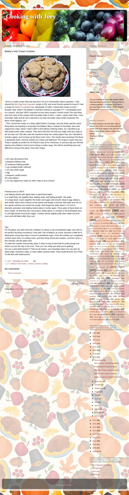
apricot (108, 155)
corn (91, 202)
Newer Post (11, 283)
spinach (117, 299)
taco (102, 306)
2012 (94, 438)
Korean (99, 246)
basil (100, 162)
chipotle (104, 192)
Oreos (95, 264)
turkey (106, 312)
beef (92, 165)
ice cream (108, 239)
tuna (99, 312)
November (99, 381)
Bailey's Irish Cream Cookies (105, 374)
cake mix (112, 178)
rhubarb (92, 288)
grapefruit (93, 228)
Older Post (78, 283)
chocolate (115, 192)
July (96, 395)
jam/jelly (93, 244)
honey (115, 236)
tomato (116, 309)
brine (119, 170)
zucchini (112, 319)
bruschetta (111, 176)
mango (97, 251)
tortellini (92, 312)
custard (113, 207)
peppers (116, 275)
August (98, 392)
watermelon (113, 317)
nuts (119, 259)
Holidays (106, 236)
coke (120, 197)
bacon (112, 157)
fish (91, 223)
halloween (96, 231)
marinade (118, 251)
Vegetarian (120, 314)
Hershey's (115, 233)
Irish (108, 241)
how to (98, 239)
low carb (107, 249)
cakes (121, 178)
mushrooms (120, 256)
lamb (105, 246)
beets (107, 165)
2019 (94, 354)
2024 (94, 336)
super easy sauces (107, 304)
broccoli (93, 173)
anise (101, 152)
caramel (93, 184)
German (112, 226)
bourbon (99, 170)
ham (106, 231)
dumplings (97, 213)
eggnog (121, 214)
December (99, 360)
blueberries (113, 168)
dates (120, 207)
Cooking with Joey (31, 16)
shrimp (104, 296)
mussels (96, 259)
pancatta (119, 264)
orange (121, 261)
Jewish (103, 244)
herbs (92, 233)
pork (91, 283)
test (115, 306)
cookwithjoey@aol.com (109, 109)
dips (122, 210)
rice (104, 289)
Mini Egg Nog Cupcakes (24, 104)
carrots (103, 184)
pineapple (116, 278)
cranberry (98, 205)
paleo (102, 264)
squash (92, 302)
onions (111, 261)
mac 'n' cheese (118, 249)
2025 (94, 333)
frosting (106, 223)
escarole (100, 220)
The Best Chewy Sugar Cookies (106, 370)
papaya (92, 267)
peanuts (108, 273)
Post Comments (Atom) (24, 289)
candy (96, 181)
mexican (116, 254)
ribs (99, 288)
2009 (94, 448)
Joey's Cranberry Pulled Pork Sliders (108, 377)
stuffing (92, 304)
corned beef (102, 202)
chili (118, 189)
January (98, 416)
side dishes (118, 296)
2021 (94, 347)
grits (123, 228)
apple (97, 154)
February (98, 412)
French (97, 223)
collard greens (94, 200)
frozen (115, 223)
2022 (94, 343)
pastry (110, 270)
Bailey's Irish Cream (19, 264)
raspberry (117, 286)
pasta (100, 270)
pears (116, 273)
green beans (110, 228)
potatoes (102, 283)
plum (108, 281)
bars (92, 162)
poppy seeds (117, 281)
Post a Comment (14, 273)
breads (108, 170)
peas (122, 273)
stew (103, 302)
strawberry (115, 302)
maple (107, 251)
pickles (92, 278)
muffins (108, 256)
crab (110, 202)
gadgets (96, 226)
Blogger (69, 485)
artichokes (118, 155)
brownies (104, 173)
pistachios (93, 281)
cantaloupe (118, 181)
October (98, 385)
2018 (94, 357)
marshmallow (94, 254)
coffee (113, 197)
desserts (38, 264)
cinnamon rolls (95, 195)
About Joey (94, 92)
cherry (96, 189)
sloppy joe (99, 299)
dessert (92, 211)
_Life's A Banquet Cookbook (101, 465)
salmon (110, 291)
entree (120, 216)
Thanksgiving (96, 309)
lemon (92, 249)
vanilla (122, 312)
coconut (103, 197)
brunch (115, 173)
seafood (93, 296)
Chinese (93, 192)
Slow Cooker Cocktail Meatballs (106, 363)
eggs (108, 217)
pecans (95, 275)
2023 (94, 340)
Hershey (103, 233)
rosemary (114, 288)
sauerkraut (106, 294)
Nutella (112, 259)
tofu (109, 309)
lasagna (113, 246)
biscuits (92, 168)
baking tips (106, 159)
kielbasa (119, 244)
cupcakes (103, 207)
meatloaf (106, 254)
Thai (120, 306)
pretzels (113, 283)
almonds (93, 152)
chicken (107, 189)
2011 (94, 441)
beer (100, 165)
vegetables (105, 314)
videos (96, 317)
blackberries (101, 168)
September (99, 388)
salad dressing (99, 291)
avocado (103, 157)
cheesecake (119, 187)
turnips (115, 312)
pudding (121, 283)
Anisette (108, 152)
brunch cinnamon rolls (97, 176)
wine (103, 319)
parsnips (102, 267)
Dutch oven (109, 214)
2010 (94, 444)
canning (107, 181)
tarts (108, 306)
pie (103, 278)
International (95, 241)
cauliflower (93, 187)
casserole (114, 183)
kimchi (92, 246)
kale (110, 244)
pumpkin (96, 286)
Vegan (94, 314)
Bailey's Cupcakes (23, 107)
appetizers (119, 152)
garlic (104, 226)
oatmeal (93, 261)
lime (100, 249)
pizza (101, 281)
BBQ (108, 162)
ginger (120, 226)
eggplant (98, 217)
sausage (117, 294)
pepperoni (106, 275)
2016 (94, 424)
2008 (94, 451)
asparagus (93, 157)
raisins (107, 286)
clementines (118, 194)
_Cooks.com (95, 471)
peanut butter (95, 273)
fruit (122, 223)
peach (117, 270)
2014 (94, 431)
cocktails (93, 197)
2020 (94, 350)
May (96, 402)
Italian (117, 241)
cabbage (101, 178)
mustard (104, 259)
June (97, 399)
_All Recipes (95, 474)
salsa (118, 291)
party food (117, 266)
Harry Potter (117, 231)
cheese (104, 186)
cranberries (119, 202)
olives (103, 261)
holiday (45, 264)
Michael (95, 76)
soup (107, 299)
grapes (100, 228)
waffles (104, 317)
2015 (94, 427)
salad (122, 289)
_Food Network (96, 468)
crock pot (114, 205)
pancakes (110, 264)
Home (44, 283)
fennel (108, 220)
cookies (31, 264)
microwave (93, 256)
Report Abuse (96, 56)
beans (118, 162)
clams (107, 195)
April (97, 405)
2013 (94, 434)
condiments (105, 200)
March (97, 409)
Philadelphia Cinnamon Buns (105, 367)
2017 (94, 420)
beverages (116, 165)
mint (100, 256)
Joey (94, 73)
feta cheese (117, 220)
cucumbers (93, 207)
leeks (120, 246)
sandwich (93, 294)
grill (117, 228)
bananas (116, 160)
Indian (119, 239)
